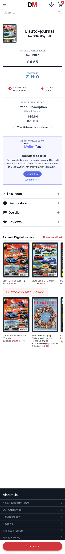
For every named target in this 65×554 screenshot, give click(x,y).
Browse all (52, 237)
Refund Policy (11, 517)
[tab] (32, 193)
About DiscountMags (16, 503)
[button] (32, 193)
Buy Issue (32, 546)
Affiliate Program (13, 530)
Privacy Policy (11, 537)
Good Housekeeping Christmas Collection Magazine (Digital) (42, 338)
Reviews (8, 523)
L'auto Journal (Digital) (14, 280)
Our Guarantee (12, 510)
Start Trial (32, 173)
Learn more (32, 179)
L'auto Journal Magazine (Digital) (14, 337)
